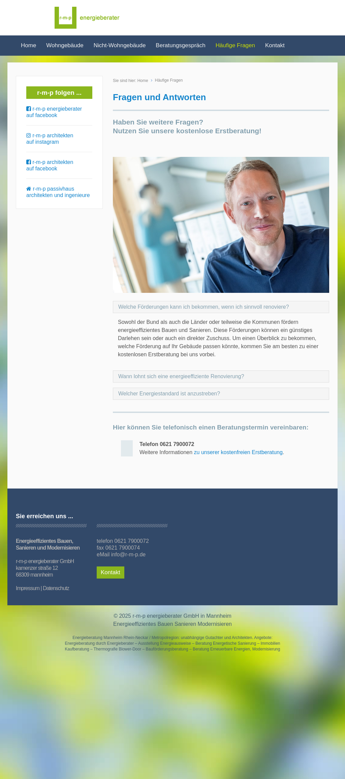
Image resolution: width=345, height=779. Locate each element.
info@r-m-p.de (128, 554)
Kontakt (275, 45)
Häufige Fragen (235, 45)
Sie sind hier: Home (130, 80)
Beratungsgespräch (180, 45)
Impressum (27, 588)
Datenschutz (56, 588)
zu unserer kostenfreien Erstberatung (238, 452)
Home (28, 45)
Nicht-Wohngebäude (120, 45)
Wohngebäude (64, 45)
